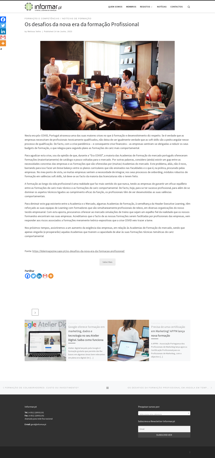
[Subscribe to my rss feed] (189, 452)
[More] (50, 276)
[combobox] (164, 413)
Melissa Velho (34, 32)
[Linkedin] (39, 276)
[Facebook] (27, 276)
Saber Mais (107, 262)
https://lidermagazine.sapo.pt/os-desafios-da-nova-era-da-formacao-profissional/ (78, 251)
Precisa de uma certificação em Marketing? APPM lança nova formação (168, 331)
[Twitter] (33, 276)
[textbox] (164, 414)
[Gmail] (45, 276)
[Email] (164, 429)
